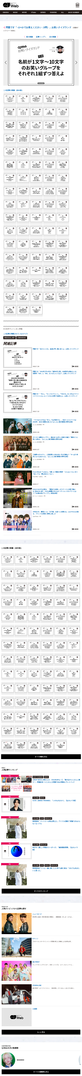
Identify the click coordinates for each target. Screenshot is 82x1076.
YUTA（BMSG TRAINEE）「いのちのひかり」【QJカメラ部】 (54, 800)
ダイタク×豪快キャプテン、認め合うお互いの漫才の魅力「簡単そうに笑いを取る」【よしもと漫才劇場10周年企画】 (55, 438)
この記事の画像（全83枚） (13, 90)
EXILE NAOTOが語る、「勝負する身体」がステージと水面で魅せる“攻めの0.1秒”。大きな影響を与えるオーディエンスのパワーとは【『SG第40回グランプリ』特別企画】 (54, 491)
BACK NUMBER (73, 12)
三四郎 (34, 1009)
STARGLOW (36, 985)
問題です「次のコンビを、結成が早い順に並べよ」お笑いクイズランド (56, 349)
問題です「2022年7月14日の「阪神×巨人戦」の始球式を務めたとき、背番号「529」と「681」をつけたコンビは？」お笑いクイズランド (55, 372)
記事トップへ (41, 37)
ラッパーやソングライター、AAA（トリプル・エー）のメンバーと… (52, 965)
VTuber (33, 12)
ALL (62, 12)
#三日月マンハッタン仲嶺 (12, 329)
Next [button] (76, 1060)
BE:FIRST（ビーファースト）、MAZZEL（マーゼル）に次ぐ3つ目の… (53, 988)
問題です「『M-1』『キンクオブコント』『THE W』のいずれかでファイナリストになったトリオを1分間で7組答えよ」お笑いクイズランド (55, 395)
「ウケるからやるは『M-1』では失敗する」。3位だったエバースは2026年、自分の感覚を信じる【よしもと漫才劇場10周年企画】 (54, 421)
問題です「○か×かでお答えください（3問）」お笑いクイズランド (38, 27)
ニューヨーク (37, 914)
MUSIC (15, 12)
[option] (41, 1060)
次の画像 (52, 37)
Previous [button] (4, 1060)
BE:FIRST (36, 962)
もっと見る (41, 1032)
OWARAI (6, 12)
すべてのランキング (41, 891)
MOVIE (24, 12)
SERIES (43, 12)
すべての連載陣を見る (41, 1072)
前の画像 (29, 37)
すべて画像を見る (41, 757)
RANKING (53, 12)
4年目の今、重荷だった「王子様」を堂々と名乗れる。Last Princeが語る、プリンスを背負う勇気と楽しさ (55, 513)
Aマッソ (35, 938)
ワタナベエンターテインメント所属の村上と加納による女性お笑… (52, 941)
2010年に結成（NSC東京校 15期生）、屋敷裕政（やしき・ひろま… (52, 917)
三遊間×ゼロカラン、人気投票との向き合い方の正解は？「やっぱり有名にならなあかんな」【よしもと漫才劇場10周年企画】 (55, 455)
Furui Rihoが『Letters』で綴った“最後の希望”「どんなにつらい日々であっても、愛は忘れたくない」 (55, 473)
